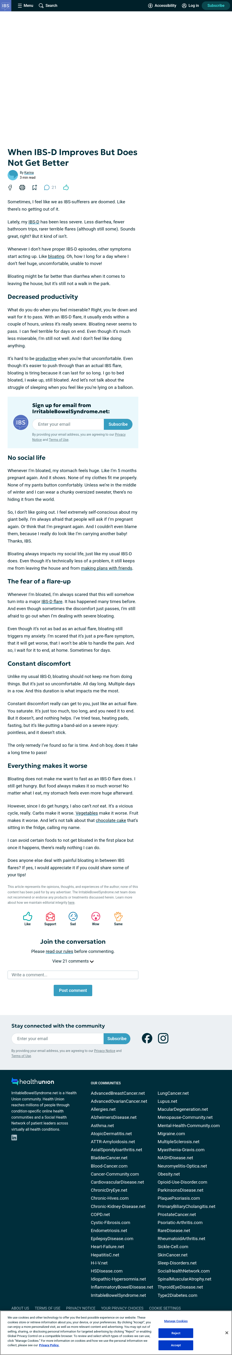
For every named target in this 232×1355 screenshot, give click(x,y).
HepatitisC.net (105, 1255)
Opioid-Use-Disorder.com (182, 1182)
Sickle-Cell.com (173, 1246)
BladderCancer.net (109, 1157)
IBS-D (33, 222)
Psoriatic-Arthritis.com (180, 1222)
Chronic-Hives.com (110, 1198)
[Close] (227, 1333)
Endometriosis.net (109, 1230)
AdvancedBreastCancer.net (118, 1093)
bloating (56, 256)
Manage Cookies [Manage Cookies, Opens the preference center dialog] (176, 1321)
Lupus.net (167, 1101)
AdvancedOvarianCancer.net (119, 1101)
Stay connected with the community (58, 1026)
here (71, 902)
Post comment (73, 990)
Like (25, 919)
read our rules (59, 951)
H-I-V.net (99, 1263)
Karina (29, 172)
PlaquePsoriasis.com (179, 1198)
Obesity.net (169, 1174)
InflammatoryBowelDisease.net (122, 1287)
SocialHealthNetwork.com (184, 1271)
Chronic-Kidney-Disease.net (118, 1206)
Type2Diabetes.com (177, 1295)
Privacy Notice (104, 1051)
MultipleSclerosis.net (179, 1141)
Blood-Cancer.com (109, 1166)
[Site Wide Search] (48, 5)
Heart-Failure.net (107, 1246)
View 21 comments (72, 961)
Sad (71, 919)
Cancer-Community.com (115, 1174)
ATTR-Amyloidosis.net (113, 1141)
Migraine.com (171, 1133)
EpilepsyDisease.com (112, 1238)
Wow (93, 919)
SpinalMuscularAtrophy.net (184, 1279)
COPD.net (100, 1214)
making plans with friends (106, 568)
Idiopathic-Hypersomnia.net (118, 1279)
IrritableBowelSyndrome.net (118, 1295)
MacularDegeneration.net (183, 1109)
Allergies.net (103, 1109)
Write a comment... (29, 974)
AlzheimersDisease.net (114, 1117)
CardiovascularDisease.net (117, 1182)
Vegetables (87, 813)
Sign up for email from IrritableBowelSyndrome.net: (71, 408)
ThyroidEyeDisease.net (180, 1287)
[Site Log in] (190, 5)
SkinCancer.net (173, 1255)
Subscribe (215, 5)
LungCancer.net (173, 1093)
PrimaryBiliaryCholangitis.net (186, 1206)
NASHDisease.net (175, 1157)
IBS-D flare (52, 601)
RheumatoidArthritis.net (181, 1238)
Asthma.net (102, 1125)
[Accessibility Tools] (162, 5)
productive (46, 358)
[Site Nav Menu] (25, 5)
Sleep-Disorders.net (177, 1263)
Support (48, 919)
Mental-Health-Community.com (189, 1125)
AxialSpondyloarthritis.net (116, 1149)
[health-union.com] (32, 1082)
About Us (20, 1308)
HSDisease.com (107, 1271)
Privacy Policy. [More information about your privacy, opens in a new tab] (49, 1345)
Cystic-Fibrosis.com (110, 1222)
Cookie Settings (165, 1308)
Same (116, 919)
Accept (176, 1345)
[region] (116, 1333)
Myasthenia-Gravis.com (181, 1149)
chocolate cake (111, 820)
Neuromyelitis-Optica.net (182, 1166)
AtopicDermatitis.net (111, 1133)
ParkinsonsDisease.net (180, 1190)
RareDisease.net (174, 1230)
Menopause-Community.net (185, 1117)
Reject (175, 1333)
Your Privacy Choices (122, 1308)
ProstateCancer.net (177, 1214)
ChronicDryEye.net (109, 1190)
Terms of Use (59, 440)
